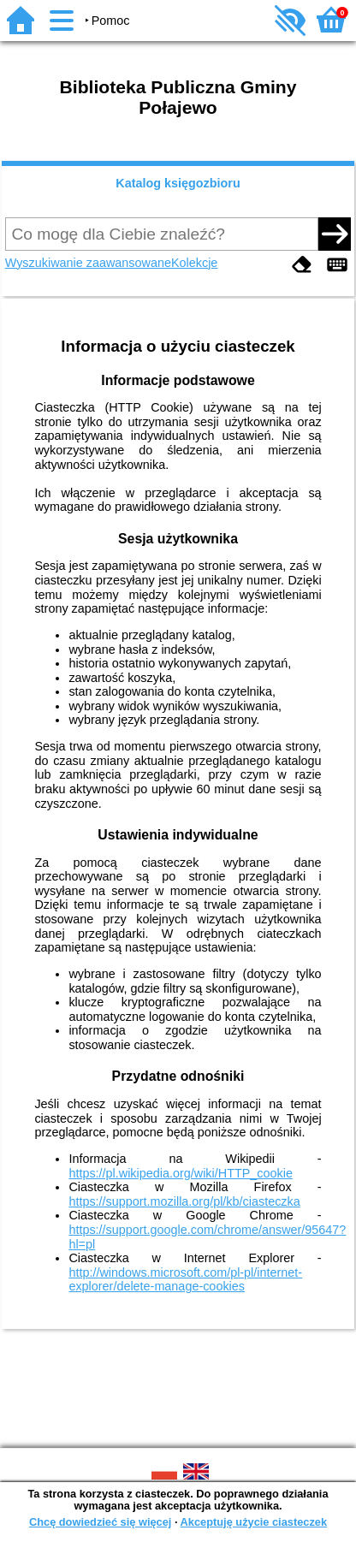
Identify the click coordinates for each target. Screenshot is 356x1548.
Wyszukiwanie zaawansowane (88, 263)
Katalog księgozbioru (178, 183)
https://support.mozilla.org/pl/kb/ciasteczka (184, 1201)
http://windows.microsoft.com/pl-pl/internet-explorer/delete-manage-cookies (185, 1280)
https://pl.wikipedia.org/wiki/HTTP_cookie (180, 1173)
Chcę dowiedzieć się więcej (100, 1521)
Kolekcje (194, 263)
